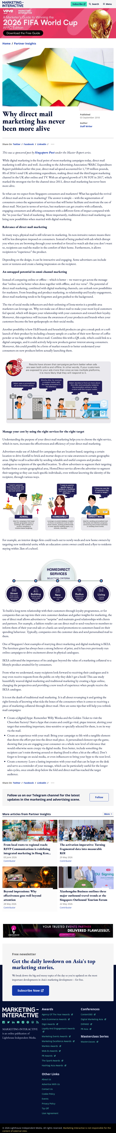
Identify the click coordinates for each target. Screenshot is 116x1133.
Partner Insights (25, 43)
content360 (88, 1014)
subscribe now (33, 991)
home (6, 43)
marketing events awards (56, 1036)
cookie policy (48, 1093)
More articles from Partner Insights (58, 814)
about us (46, 1079)
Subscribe (79, 5)
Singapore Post (45, 152)
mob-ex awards (51, 1050)
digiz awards (50, 1024)
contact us (47, 1089)
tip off (45, 1108)
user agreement (50, 1113)
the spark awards (52, 1060)
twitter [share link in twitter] (16, 144)
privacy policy (48, 1103)
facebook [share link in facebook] (29, 144)
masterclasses (89, 1041)
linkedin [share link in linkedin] (41, 144)
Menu (107, 4)
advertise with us (51, 1084)
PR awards (49, 1055)
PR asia (86, 1028)
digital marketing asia (93, 1019)
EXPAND (86, 1024)
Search (94, 4)
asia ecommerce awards (56, 1019)
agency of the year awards (57, 1014)
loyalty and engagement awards (58, 1029)
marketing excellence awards (58, 1041)
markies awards (51, 1046)
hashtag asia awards (54, 1065)
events (45, 1098)
